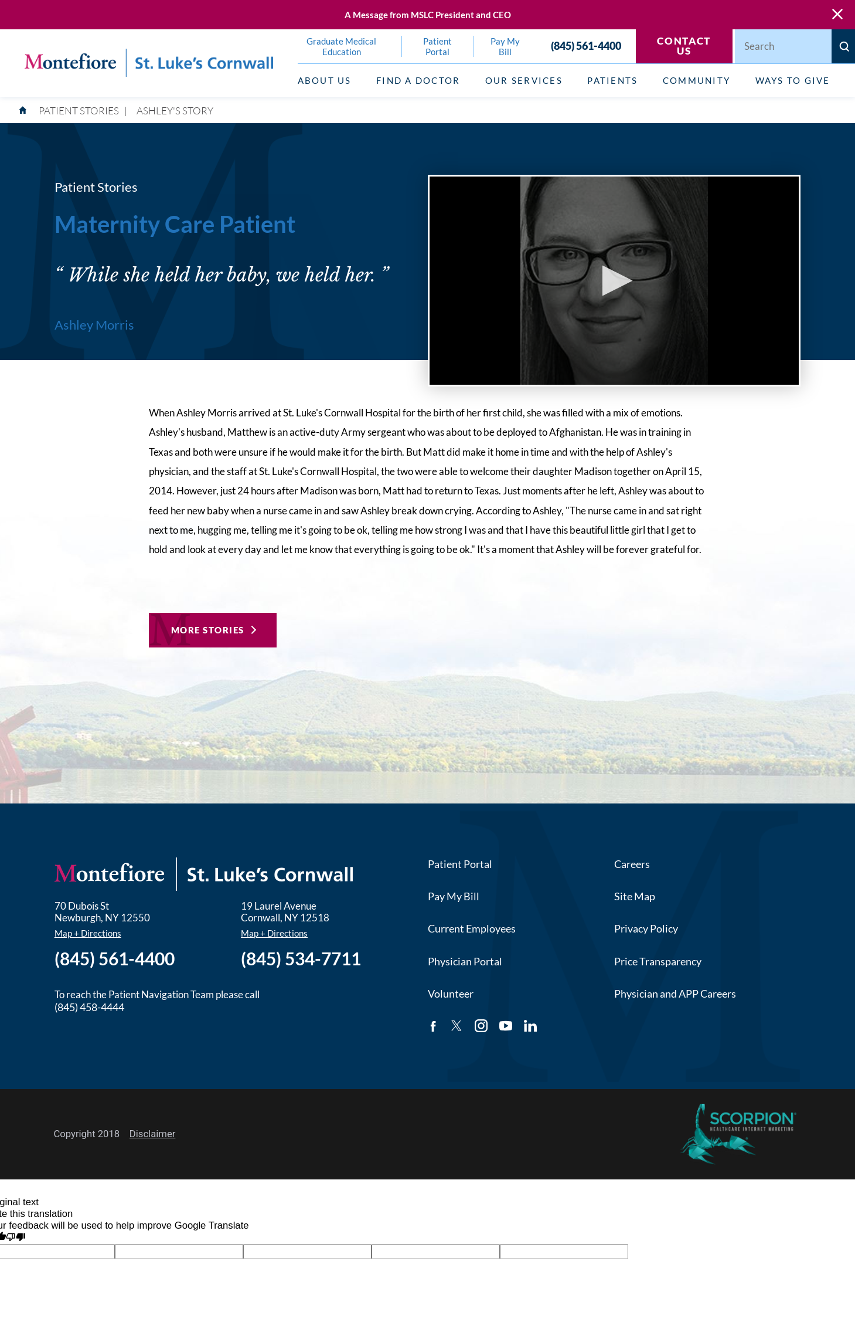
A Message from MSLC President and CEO (428, 14)
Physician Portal (465, 961)
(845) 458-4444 (89, 1007)
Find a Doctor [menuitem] (418, 80)
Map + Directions (87, 933)
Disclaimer (153, 1134)
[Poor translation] (15, 1238)
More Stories (207, 630)
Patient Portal (460, 863)
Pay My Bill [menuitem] (505, 46)
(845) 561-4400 (586, 46)
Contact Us (684, 46)
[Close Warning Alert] (837, 14)
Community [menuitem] (696, 80)
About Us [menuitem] (325, 80)
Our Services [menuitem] (524, 80)
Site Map (634, 896)
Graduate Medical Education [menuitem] (341, 46)
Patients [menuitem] (612, 80)
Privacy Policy (646, 928)
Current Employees (472, 928)
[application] (614, 281)
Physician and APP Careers (675, 993)
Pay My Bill (453, 896)
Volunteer (451, 993)
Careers (632, 863)
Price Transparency (657, 961)
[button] (613, 280)
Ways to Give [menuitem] (792, 80)
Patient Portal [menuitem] (437, 46)
